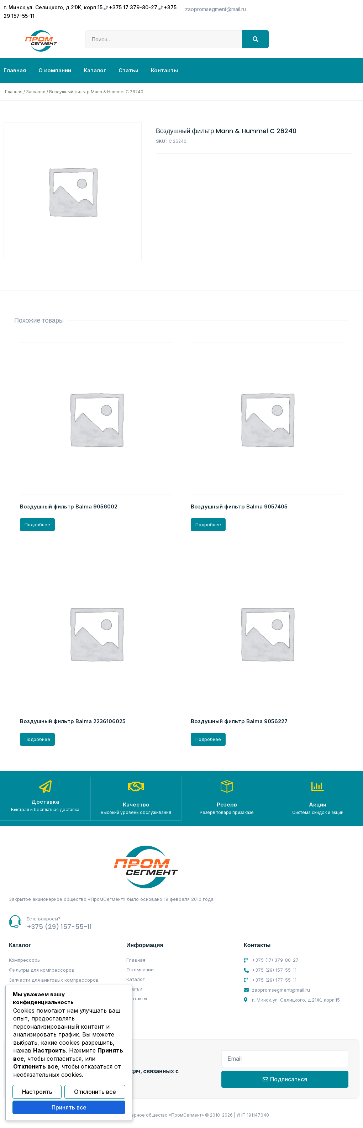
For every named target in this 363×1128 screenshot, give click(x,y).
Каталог (95, 70)
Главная (15, 70)
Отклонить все (95, 1092)
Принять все (69, 1107)
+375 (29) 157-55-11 (59, 926)
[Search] (255, 39)
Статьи (128, 70)
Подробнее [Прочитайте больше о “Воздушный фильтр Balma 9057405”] (208, 524)
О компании (54, 70)
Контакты (164, 70)
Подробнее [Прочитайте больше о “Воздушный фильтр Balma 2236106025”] (37, 739)
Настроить (37, 1092)
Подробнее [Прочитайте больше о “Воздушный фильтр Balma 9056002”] (37, 524)
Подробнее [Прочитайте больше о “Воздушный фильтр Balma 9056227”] (208, 739)
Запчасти (36, 91)
